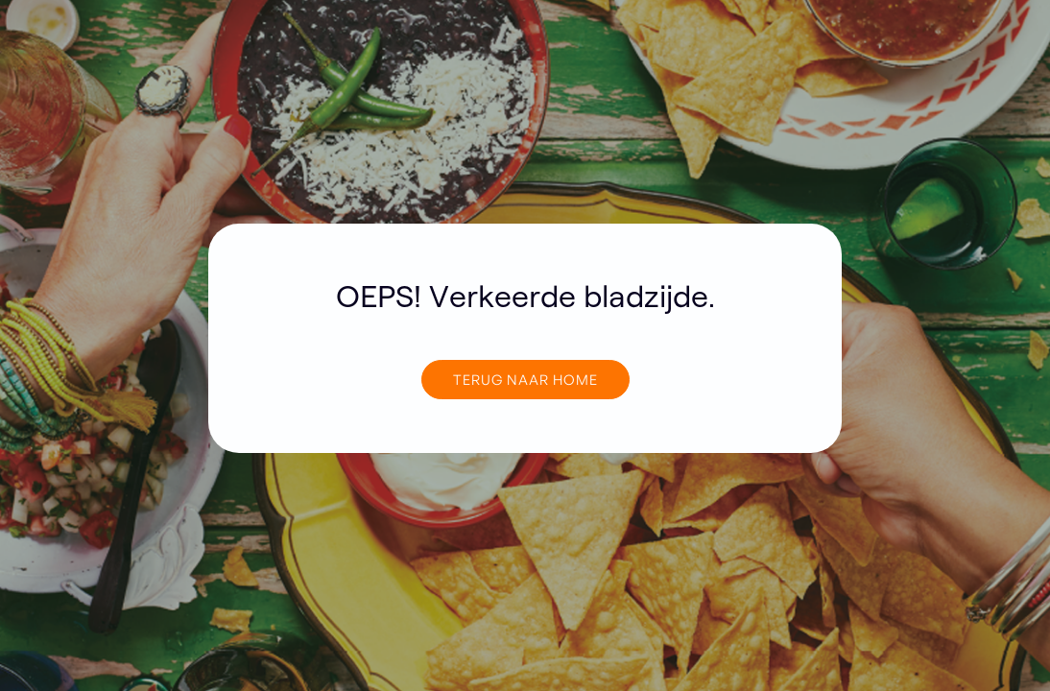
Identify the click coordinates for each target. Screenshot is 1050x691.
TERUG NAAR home (525, 379)
